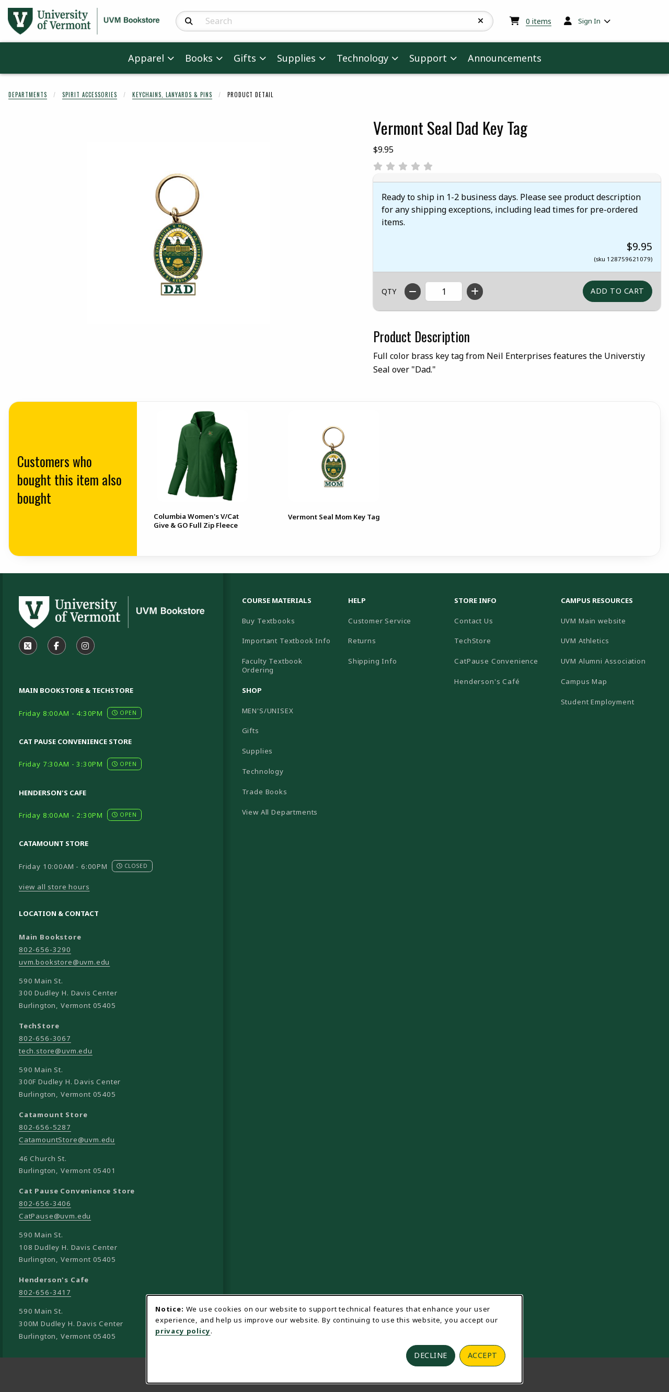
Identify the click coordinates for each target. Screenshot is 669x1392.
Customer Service (379, 620)
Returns (362, 640)
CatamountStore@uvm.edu (67, 1139)
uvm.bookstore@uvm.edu (64, 962)
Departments (27, 94)
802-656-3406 (45, 1203)
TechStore (472, 640)
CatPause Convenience (496, 661)
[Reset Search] (480, 21)
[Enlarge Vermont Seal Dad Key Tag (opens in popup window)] (178, 233)
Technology (263, 771)
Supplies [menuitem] (296, 58)
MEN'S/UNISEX (268, 710)
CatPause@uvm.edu (55, 1216)
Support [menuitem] (428, 58)
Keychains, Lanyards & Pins (172, 94)
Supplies (257, 751)
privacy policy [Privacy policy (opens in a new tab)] (183, 1331)
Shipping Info (372, 661)
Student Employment (610, 701)
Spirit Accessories (89, 94)
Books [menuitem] (199, 58)
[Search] (189, 21)
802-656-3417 (45, 1292)
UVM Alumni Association (610, 661)
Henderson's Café (487, 681)
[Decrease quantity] (413, 291)
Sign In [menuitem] (589, 21)
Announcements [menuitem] (504, 58)
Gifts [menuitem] (245, 58)
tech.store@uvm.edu (56, 1050)
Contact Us (473, 620)
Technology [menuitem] (362, 58)
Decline (430, 1355)
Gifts (250, 730)
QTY (389, 291)
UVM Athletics (610, 640)
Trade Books (264, 791)
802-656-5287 (45, 1127)
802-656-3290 (45, 949)
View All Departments (280, 812)
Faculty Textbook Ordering (272, 665)
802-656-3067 (45, 1038)
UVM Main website (610, 620)
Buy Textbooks (268, 620)
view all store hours (54, 886)
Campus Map (610, 681)
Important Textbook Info (286, 640)
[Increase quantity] (475, 291)
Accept (483, 1355)
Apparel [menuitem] (146, 58)
